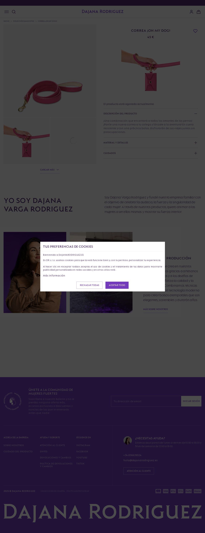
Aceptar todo (117, 285)
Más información (54, 275)
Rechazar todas (89, 285)
